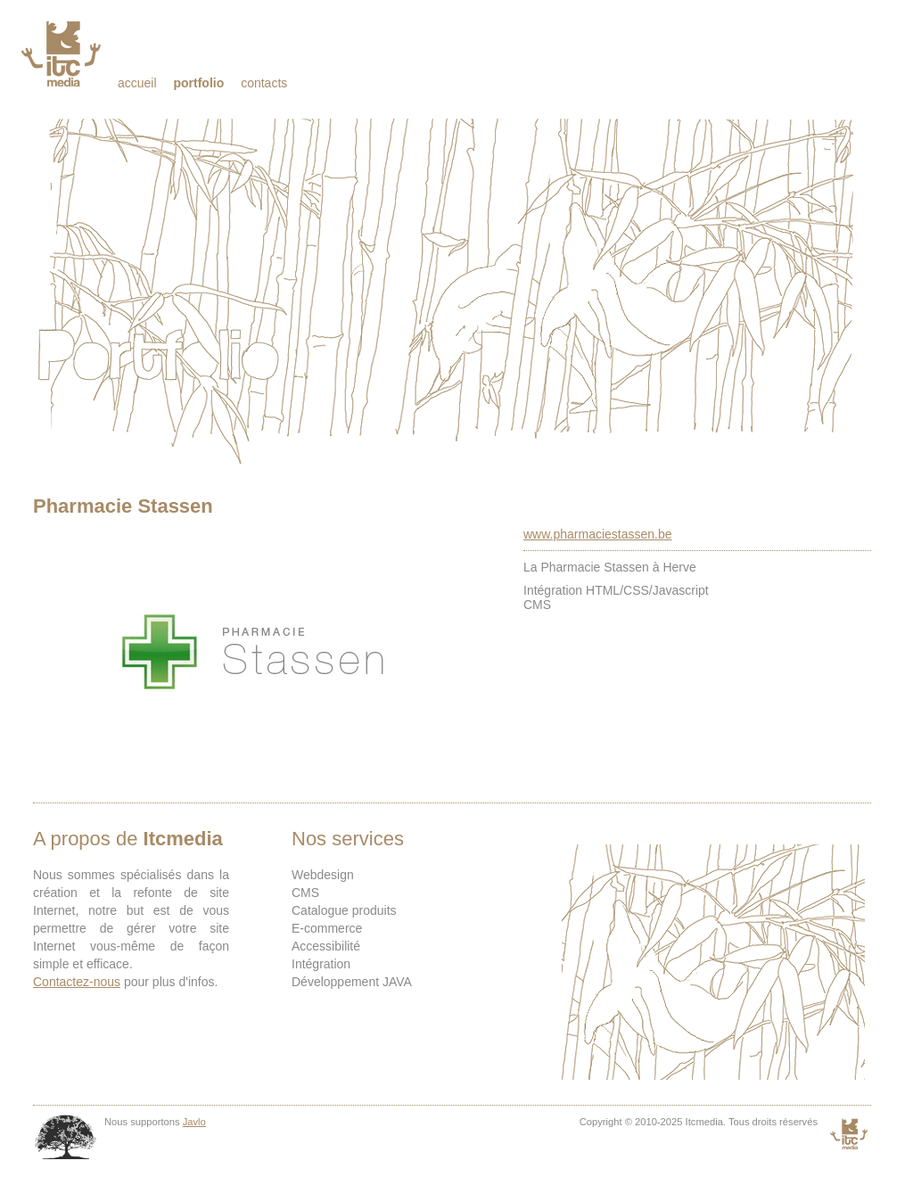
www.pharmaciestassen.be (597, 534)
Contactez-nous (76, 982)
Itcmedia (62, 53)
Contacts (264, 83)
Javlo (194, 1121)
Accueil (137, 83)
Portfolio (198, 83)
